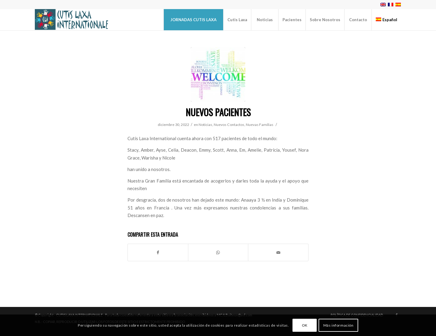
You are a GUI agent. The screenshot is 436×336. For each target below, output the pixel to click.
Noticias (205, 124)
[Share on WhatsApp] (218, 252)
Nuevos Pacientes (218, 112)
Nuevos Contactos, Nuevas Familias (243, 124)
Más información (338, 325)
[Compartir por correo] (278, 252)
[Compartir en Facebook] (158, 252)
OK (305, 325)
